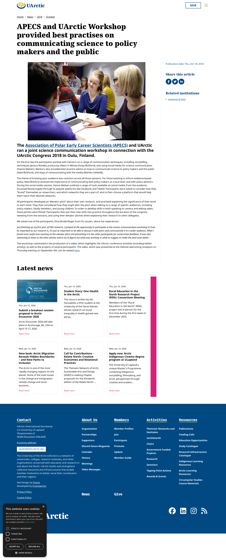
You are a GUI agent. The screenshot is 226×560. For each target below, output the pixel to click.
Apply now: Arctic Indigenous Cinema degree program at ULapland (126, 383)
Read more (24, 341)
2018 (39, 16)
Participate (120, 466)
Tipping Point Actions (159, 497)
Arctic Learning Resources (188, 498)
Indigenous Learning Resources (191, 489)
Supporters (88, 466)
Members (121, 446)
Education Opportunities (193, 466)
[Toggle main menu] (206, 5)
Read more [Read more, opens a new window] (30, 522)
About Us (89, 446)
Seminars (152, 491)
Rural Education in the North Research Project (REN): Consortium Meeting (127, 313)
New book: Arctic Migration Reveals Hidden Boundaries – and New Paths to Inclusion (36, 384)
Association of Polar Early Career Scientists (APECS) (76, 145)
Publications (186, 455)
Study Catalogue (188, 472)
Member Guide (122, 484)
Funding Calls (186, 461)
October (50, 16)
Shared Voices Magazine (96, 472)
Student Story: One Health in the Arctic (81, 311)
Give (193, 5)
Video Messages (91, 495)
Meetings (87, 490)
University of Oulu (177, 99)
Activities (157, 446)
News (30, 16)
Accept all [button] (14, 546)
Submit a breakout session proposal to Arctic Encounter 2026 (36, 313)
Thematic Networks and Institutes (161, 457)
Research (152, 485)
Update (118, 478)
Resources (188, 446)
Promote (119, 472)
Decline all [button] (34, 546)
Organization (89, 455)
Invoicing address (26, 469)
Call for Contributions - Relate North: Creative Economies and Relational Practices (81, 384)
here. (77, 250)
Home (20, 16)
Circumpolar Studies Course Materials (190, 508)
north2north (154, 464)
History (86, 484)
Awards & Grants (156, 502)
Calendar (87, 478)
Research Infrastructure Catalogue (193, 480)
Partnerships (89, 461)
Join (116, 461)
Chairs (150, 470)
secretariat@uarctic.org (31, 475)
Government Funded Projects (159, 477)
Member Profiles (124, 455)
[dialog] (25, 530)
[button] (25, 552)
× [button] (43, 507)
